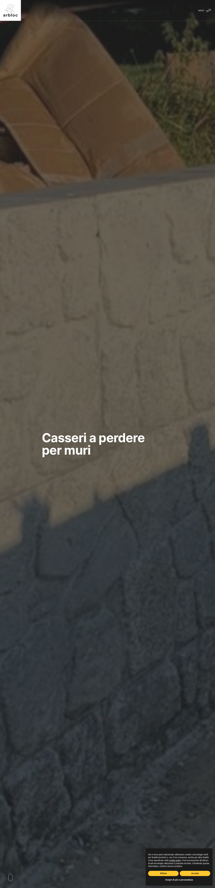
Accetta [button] (195, 873)
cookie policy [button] (175, 860)
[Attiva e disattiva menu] (204, 10)
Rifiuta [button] (163, 873)
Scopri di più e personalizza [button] (179, 880)
